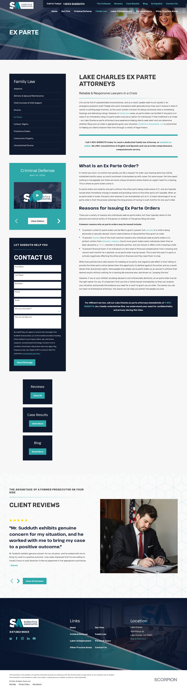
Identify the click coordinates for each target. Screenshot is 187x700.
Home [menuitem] (54, 11)
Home (73, 627)
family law (124, 113)
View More (37, 423)
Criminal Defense (79, 634)
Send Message (24, 362)
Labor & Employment (80, 641)
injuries (96, 238)
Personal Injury (103, 641)
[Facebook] (16, 638)
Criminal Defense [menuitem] (83, 11)
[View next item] (59, 221)
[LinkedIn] (28, 638)
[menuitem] (37, 88)
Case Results (132, 4)
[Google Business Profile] (10, 638)
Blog (145, 4)
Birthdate (19, 284)
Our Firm (99, 627)
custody (149, 230)
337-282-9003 (19, 632)
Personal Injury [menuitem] (144, 11)
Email (17, 300)
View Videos (37, 221)
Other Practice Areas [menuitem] (167, 11)
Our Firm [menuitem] (65, 11)
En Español (156, 4)
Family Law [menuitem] (101, 11)
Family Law (100, 634)
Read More (37, 451)
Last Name (19, 275)
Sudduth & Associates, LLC (151, 124)
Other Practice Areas (81, 647)
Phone (17, 292)
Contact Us (172, 4)
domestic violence (110, 241)
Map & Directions (138, 639)
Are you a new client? (23, 309)
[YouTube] (34, 638)
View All (37, 395)
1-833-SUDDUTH (74, 3)
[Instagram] (22, 638)
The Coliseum (104, 4)
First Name (19, 267)
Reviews (118, 4)
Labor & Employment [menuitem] (121, 11)
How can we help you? (23, 317)
